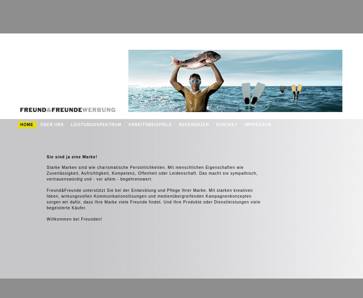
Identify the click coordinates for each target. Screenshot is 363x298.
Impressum (258, 125)
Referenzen (194, 125)
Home (26, 125)
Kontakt (226, 125)
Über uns (52, 125)
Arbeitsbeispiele (150, 125)
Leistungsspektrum (96, 125)
